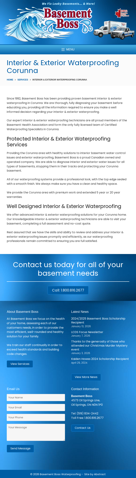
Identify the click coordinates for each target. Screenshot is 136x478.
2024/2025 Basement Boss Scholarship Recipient (98, 321)
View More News (86, 377)
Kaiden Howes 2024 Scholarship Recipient (100, 359)
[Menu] (67, 49)
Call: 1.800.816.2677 (68, 290)
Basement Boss (50, 474)
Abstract (100, 474)
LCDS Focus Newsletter (87, 332)
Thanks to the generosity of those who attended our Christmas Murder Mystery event (99, 345)
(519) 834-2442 (87, 413)
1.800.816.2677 (94, 418)
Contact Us (82, 428)
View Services (19, 364)
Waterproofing (71, 474)
